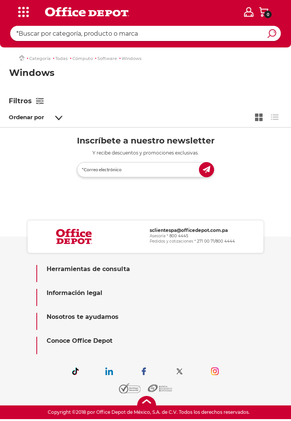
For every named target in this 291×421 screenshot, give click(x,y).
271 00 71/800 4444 (216, 241)
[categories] (23, 11)
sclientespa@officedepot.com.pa (189, 230)
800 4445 (178, 235)
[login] (248, 12)
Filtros (20, 101)
